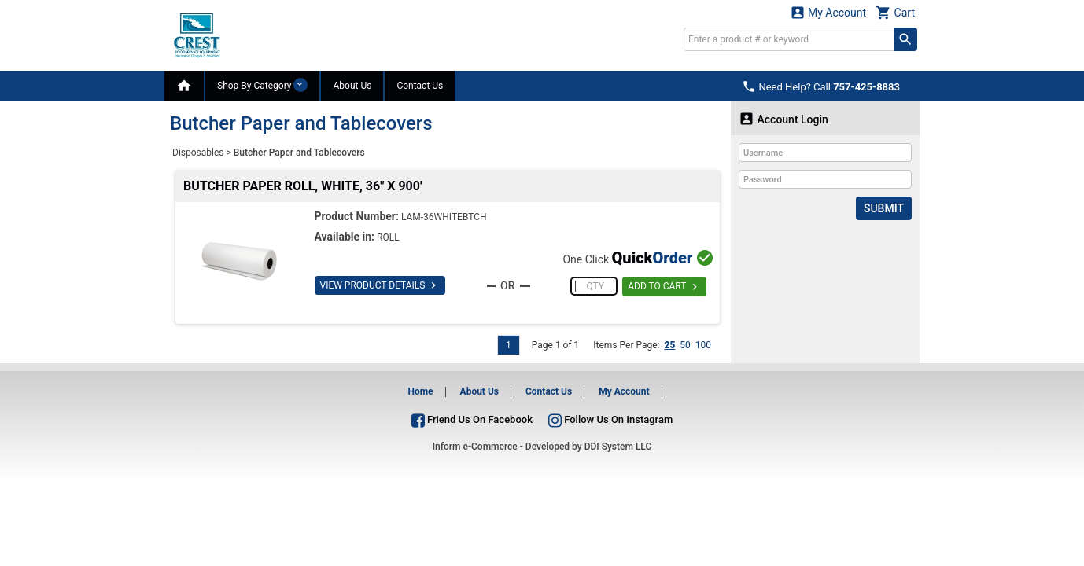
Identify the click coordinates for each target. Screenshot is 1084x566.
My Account (828, 12)
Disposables (198, 152)
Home (420, 391)
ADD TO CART (664, 287)
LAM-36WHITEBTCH (444, 216)
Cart (895, 12)
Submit (884, 208)
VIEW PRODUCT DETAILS (380, 285)
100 (703, 345)
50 (685, 345)
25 (669, 345)
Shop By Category (262, 85)
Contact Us (419, 85)
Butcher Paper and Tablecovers (299, 152)
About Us (352, 85)
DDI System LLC (618, 446)
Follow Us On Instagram (610, 419)
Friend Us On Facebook (472, 419)
